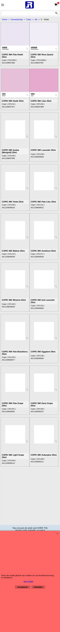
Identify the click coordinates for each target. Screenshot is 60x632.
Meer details (28, 581)
